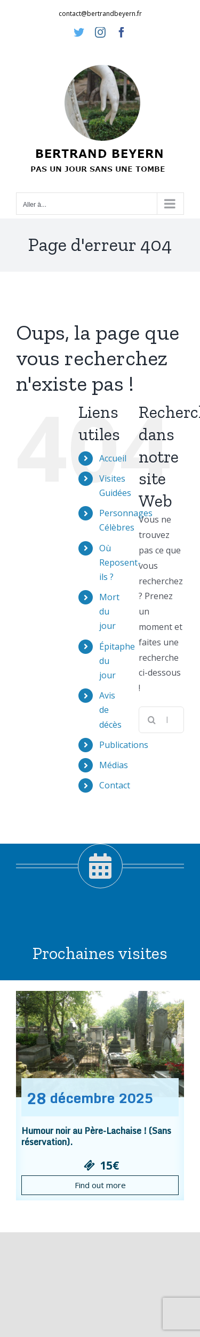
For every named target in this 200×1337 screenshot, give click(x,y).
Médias (113, 765)
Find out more (100, 1185)
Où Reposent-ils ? (120, 562)
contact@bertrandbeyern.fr (100, 13)
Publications (123, 745)
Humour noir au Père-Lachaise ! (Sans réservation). (96, 1136)
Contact (114, 785)
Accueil (112, 458)
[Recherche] (152, 720)
